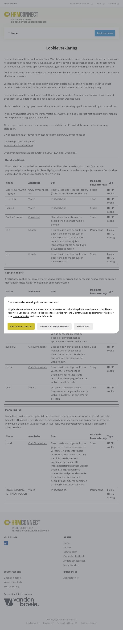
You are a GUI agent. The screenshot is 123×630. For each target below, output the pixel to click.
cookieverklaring (21, 316)
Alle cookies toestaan (21, 326)
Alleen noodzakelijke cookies (54, 326)
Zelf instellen (83, 326)
